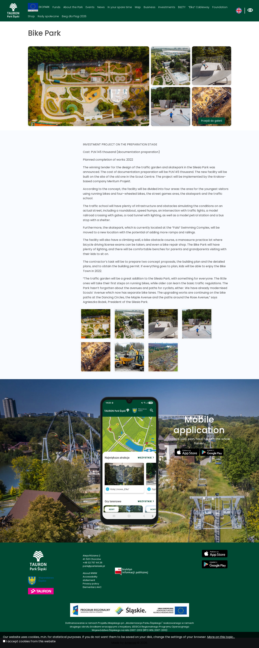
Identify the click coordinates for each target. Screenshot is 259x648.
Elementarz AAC (92, 587)
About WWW (90, 573)
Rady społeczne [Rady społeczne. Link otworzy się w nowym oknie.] (48, 16)
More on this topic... (221, 637)
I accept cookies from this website (31, 641)
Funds (56, 7)
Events (90, 7)
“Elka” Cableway (198, 7)
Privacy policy (91, 583)
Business (149, 7)
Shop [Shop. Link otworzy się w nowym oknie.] (31, 16)
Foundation (220, 7)
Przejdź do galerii (211, 121)
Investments (166, 7)
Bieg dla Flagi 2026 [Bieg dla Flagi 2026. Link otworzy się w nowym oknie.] (74, 16)
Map (138, 7)
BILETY (181, 7)
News (101, 7)
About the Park (73, 7)
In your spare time (120, 7)
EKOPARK (39, 7)
